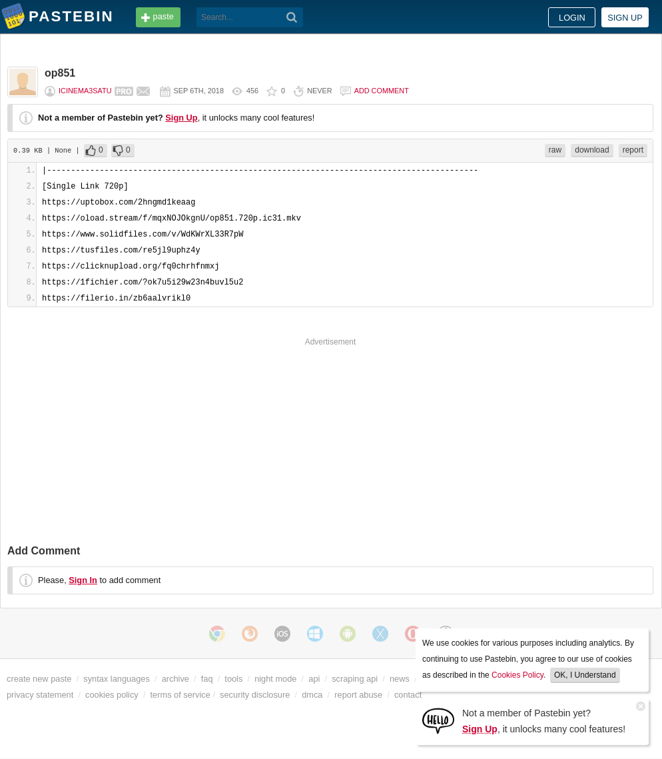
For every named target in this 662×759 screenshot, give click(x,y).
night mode (275, 679)
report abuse (358, 695)
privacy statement (40, 695)
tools (233, 679)
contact (408, 695)
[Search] (292, 17)
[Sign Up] (438, 720)
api (314, 679)
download (592, 150)
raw (555, 150)
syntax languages (116, 679)
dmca (312, 695)
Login (572, 18)
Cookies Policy (517, 675)
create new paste (39, 679)
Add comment (381, 91)
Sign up (625, 18)
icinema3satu (85, 91)
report (633, 150)
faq (207, 679)
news (400, 679)
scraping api (355, 679)
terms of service (180, 695)
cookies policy (112, 695)
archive (175, 679)
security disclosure (255, 695)
